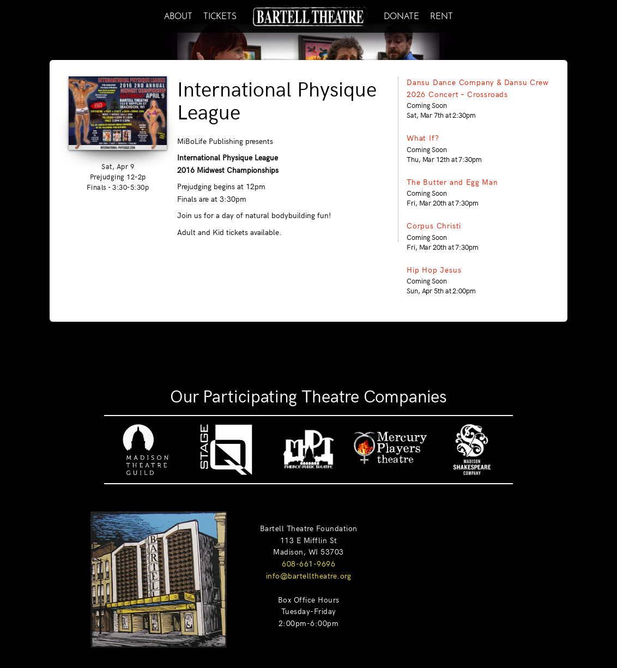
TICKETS (220, 15)
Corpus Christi (434, 225)
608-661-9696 (308, 563)
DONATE (401, 15)
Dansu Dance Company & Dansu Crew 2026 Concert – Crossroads (478, 87)
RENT (441, 15)
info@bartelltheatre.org (309, 575)
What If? (423, 137)
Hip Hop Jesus (434, 269)
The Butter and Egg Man (452, 181)
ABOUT (178, 15)
